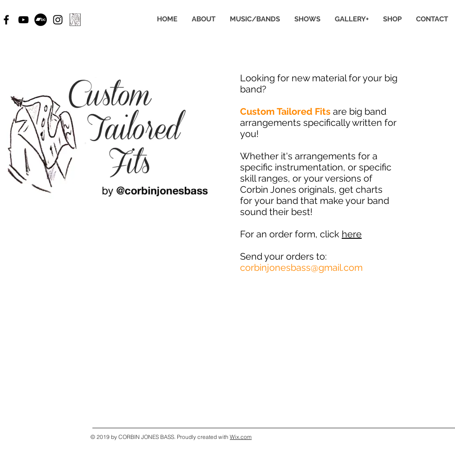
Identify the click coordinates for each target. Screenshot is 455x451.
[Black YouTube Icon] (23, 19)
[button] (254, 19)
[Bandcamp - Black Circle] (40, 19)
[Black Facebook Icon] (6, 19)
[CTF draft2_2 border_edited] (75, 19)
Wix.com (241, 436)
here (352, 234)
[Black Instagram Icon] (58, 19)
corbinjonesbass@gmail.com (301, 267)
